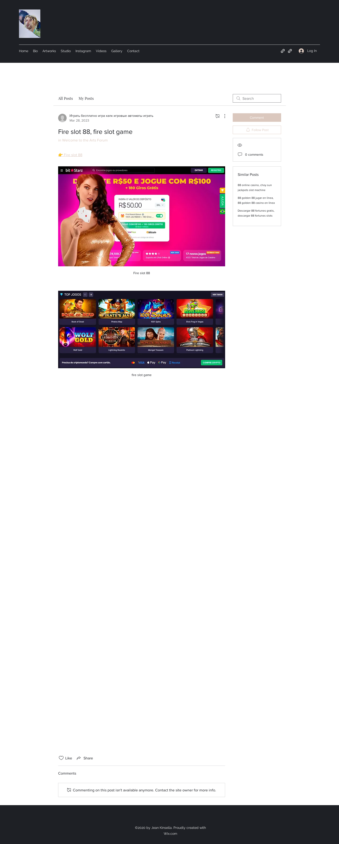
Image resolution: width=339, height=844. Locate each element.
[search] (257, 98)
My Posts (86, 98)
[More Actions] (222, 116)
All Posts (65, 98)
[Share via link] (84, 758)
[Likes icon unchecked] (61, 758)
